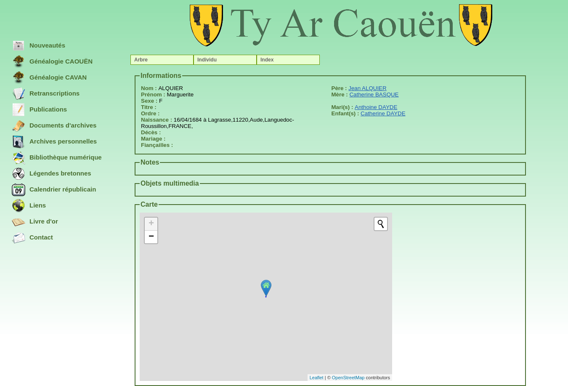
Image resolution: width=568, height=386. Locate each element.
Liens (29, 206)
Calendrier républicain (54, 190)
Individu (207, 60)
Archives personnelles (54, 142)
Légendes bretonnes (51, 174)
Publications (39, 110)
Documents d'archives (54, 126)
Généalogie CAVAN (49, 78)
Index (266, 60)
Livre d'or (35, 222)
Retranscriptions (46, 94)
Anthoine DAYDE (376, 107)
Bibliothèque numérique (57, 158)
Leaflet (317, 377)
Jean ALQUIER (367, 88)
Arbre (141, 60)
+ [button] (151, 224)
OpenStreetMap (348, 377)
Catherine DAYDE (383, 113)
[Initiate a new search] (380, 224)
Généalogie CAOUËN (52, 62)
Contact (32, 238)
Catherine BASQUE (373, 94)
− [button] (151, 237)
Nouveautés (38, 46)
